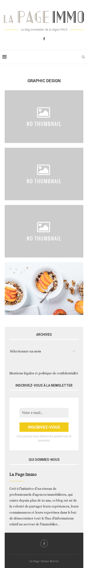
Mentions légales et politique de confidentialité (43, 373)
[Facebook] (44, 39)
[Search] (83, 57)
